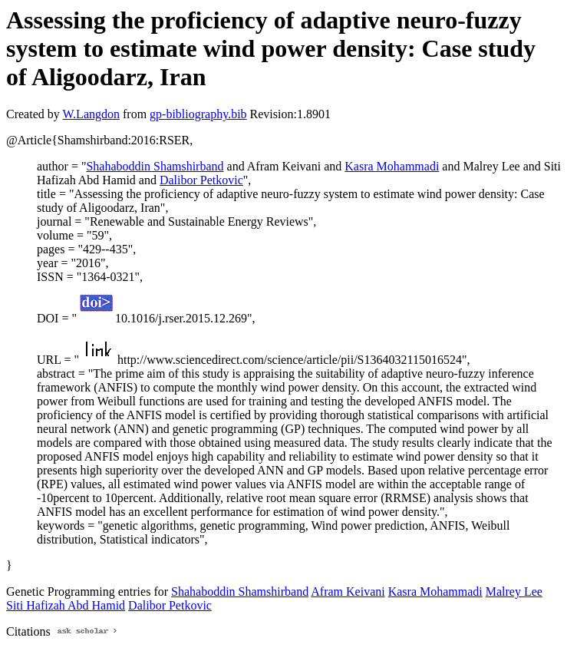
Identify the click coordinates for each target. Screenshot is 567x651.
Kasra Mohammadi (391, 166)
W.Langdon (91, 114)
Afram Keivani (347, 591)
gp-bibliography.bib (198, 114)
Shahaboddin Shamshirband (154, 166)
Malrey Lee (514, 591)
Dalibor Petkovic (201, 180)
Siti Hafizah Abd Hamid (65, 605)
